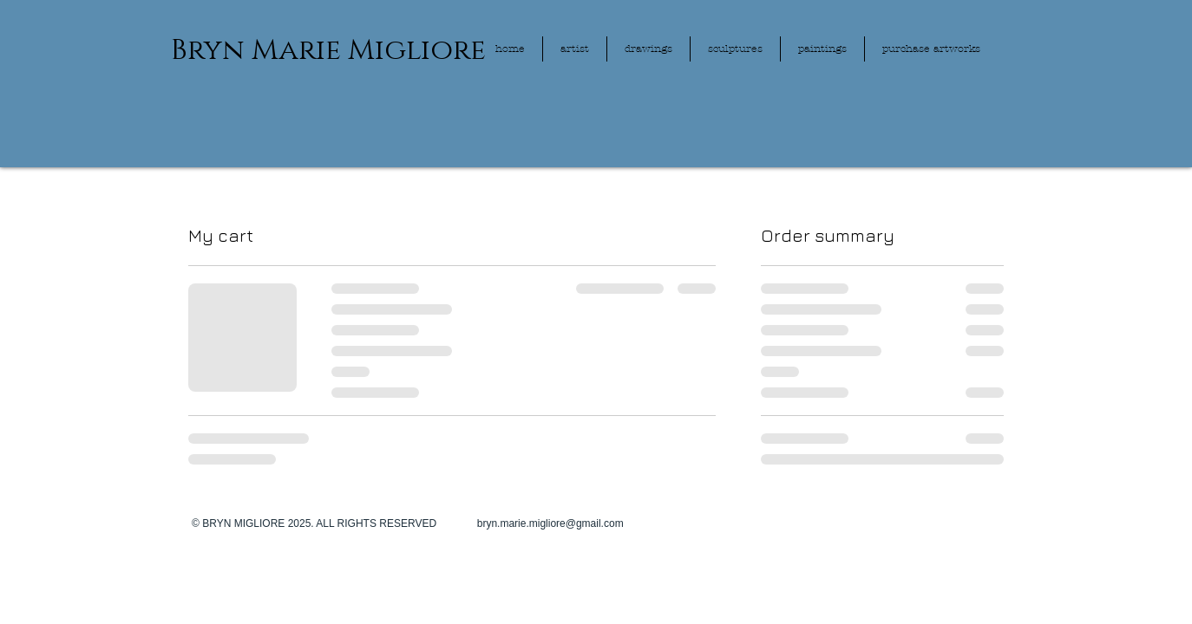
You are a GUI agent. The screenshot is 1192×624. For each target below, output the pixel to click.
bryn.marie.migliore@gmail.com (550, 523)
